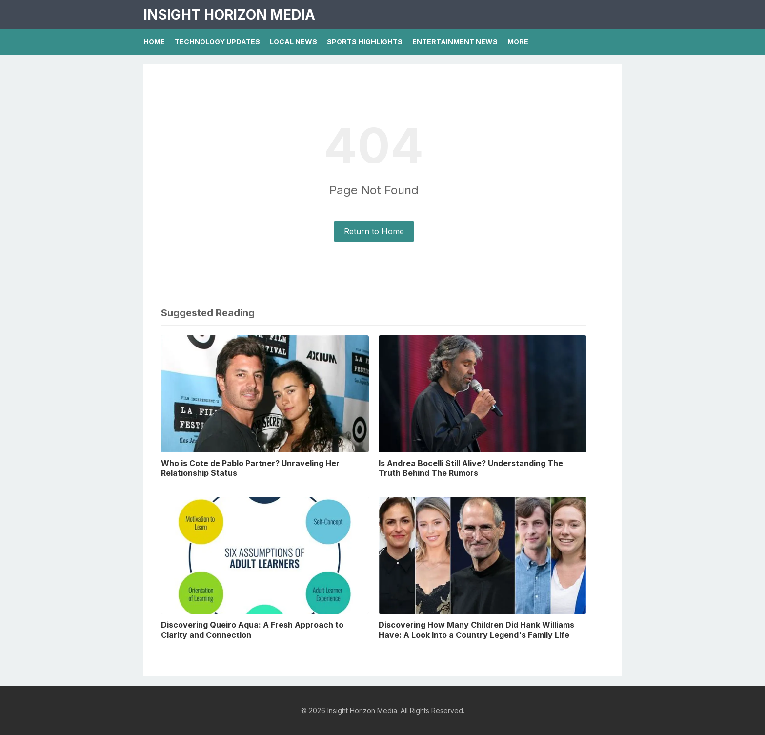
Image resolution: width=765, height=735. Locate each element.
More (517, 42)
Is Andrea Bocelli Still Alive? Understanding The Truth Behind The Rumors (471, 468)
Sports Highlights (365, 42)
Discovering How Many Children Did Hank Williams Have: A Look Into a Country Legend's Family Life (476, 630)
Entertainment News (455, 42)
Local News (293, 42)
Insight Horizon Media (229, 14)
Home (154, 42)
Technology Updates (217, 42)
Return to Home (374, 231)
